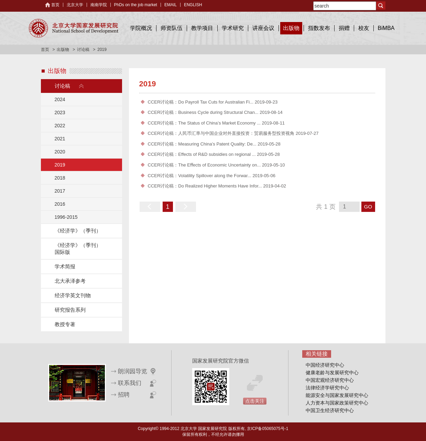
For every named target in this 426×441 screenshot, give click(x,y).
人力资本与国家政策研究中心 (337, 403)
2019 (60, 165)
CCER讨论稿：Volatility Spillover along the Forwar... (200, 175)
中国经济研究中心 (325, 365)
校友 (363, 28)
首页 (55, 4)
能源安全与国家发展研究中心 (337, 395)
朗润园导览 (132, 371)
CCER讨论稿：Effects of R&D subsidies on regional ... (202, 154)
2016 (60, 204)
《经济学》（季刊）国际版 (78, 248)
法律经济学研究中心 (327, 387)
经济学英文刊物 (73, 295)
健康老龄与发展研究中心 (332, 372)
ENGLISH (193, 4)
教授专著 (65, 324)
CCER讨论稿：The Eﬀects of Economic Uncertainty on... (205, 165)
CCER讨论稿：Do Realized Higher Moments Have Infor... (205, 186)
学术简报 (65, 266)
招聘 (124, 394)
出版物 (291, 28)
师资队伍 (172, 28)
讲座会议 (263, 28)
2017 (60, 191)
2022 (60, 125)
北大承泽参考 (70, 281)
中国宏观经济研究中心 (330, 380)
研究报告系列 (70, 310)
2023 (60, 112)
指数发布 (319, 28)
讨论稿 (83, 49)
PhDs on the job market (135, 4)
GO (368, 206)
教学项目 (202, 28)
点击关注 (254, 401)
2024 (60, 99)
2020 (60, 151)
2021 (60, 138)
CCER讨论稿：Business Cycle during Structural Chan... (204, 112)
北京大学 (75, 4)
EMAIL (170, 4)
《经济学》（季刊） (78, 231)
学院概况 (141, 28)
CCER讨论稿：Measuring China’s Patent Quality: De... (203, 144)
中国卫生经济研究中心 (330, 410)
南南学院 (98, 4)
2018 (60, 178)
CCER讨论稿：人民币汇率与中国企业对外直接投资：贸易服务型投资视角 (222, 133)
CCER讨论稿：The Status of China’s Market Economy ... (205, 123)
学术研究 (233, 28)
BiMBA (386, 28)
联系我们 (129, 383)
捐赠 (344, 28)
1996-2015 (66, 217)
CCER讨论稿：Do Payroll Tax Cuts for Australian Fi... (201, 102)
